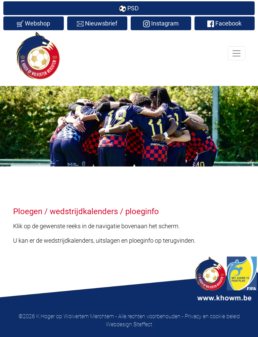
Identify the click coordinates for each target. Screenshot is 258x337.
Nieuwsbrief (97, 23)
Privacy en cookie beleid (212, 316)
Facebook (224, 23)
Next (248, 122)
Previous (10, 122)
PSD (129, 8)
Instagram (161, 23)
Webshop (33, 23)
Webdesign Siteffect (129, 324)
